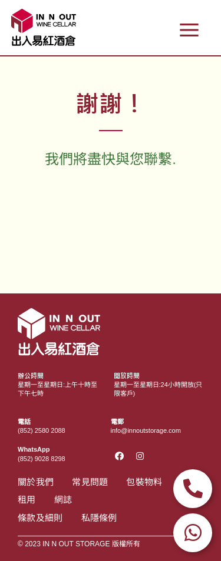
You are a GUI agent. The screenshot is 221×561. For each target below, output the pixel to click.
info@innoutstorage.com (146, 430)
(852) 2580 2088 (41, 430)
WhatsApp (34, 449)
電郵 (117, 421)
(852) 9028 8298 (41, 458)
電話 (24, 421)
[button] (189, 29)
